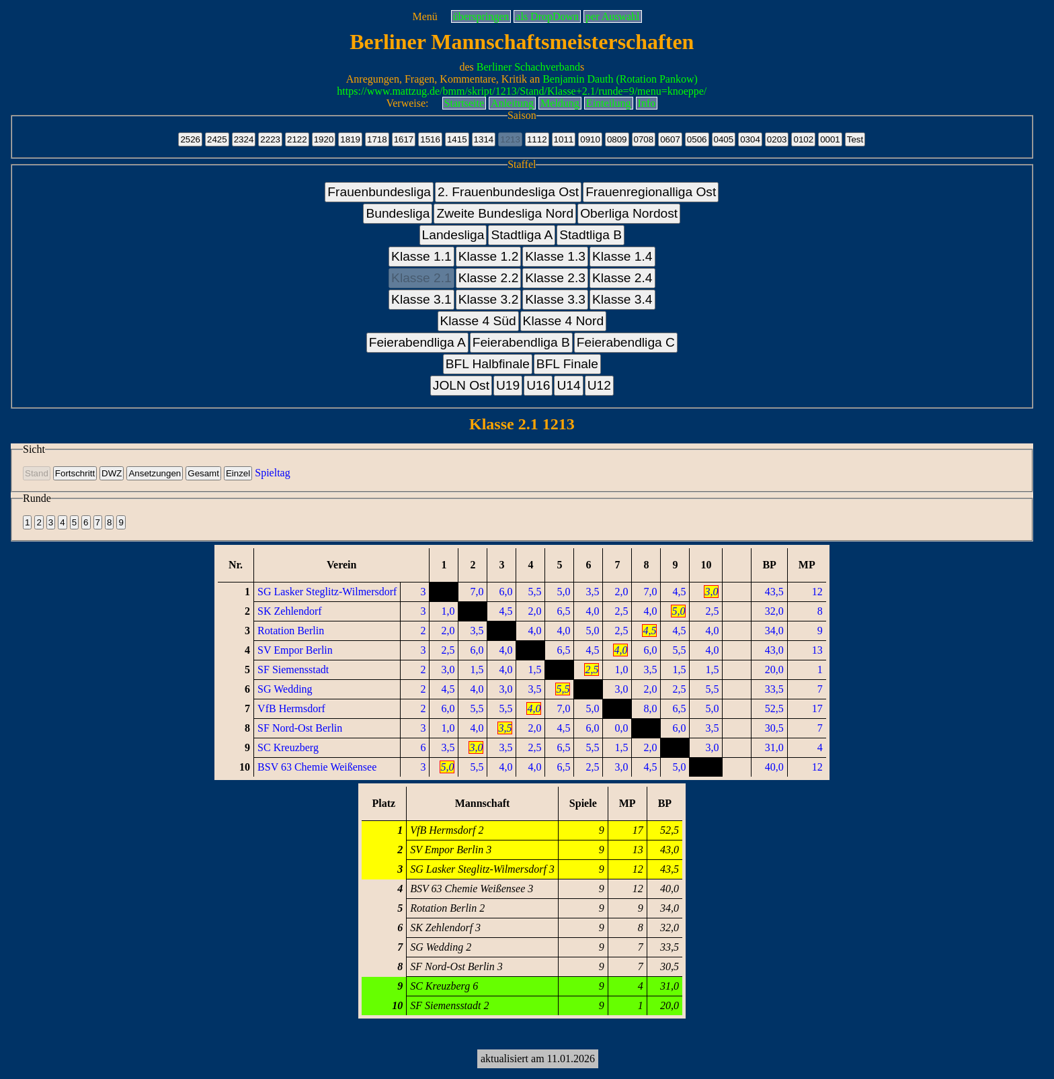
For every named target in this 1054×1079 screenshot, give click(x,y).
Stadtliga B (590, 235)
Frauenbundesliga (379, 192)
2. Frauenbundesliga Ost (508, 192)
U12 (599, 385)
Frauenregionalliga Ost (650, 192)
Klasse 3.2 (488, 299)
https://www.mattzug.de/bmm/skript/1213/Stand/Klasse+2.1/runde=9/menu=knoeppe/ (521, 91)
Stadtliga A (522, 235)
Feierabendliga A (417, 342)
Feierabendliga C (626, 342)
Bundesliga (398, 213)
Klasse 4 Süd (478, 321)
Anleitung (512, 103)
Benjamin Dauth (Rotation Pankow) (620, 79)
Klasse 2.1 (421, 278)
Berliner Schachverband (528, 67)
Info (647, 103)
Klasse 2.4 (622, 278)
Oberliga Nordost (629, 213)
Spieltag (272, 472)
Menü (424, 16)
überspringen (481, 16)
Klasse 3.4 (622, 299)
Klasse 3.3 (555, 299)
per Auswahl (612, 16)
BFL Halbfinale (488, 364)
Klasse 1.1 (421, 256)
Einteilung (608, 103)
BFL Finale (567, 364)
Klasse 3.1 (421, 299)
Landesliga (453, 235)
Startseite (464, 103)
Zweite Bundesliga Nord (504, 213)
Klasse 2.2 (488, 278)
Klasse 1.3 (555, 256)
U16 (538, 385)
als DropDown (547, 16)
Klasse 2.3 (555, 278)
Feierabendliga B (521, 342)
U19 (508, 385)
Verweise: (407, 103)
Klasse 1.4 (622, 256)
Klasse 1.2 (488, 256)
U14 (568, 385)
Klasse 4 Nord (563, 321)
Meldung (559, 103)
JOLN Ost (461, 385)
